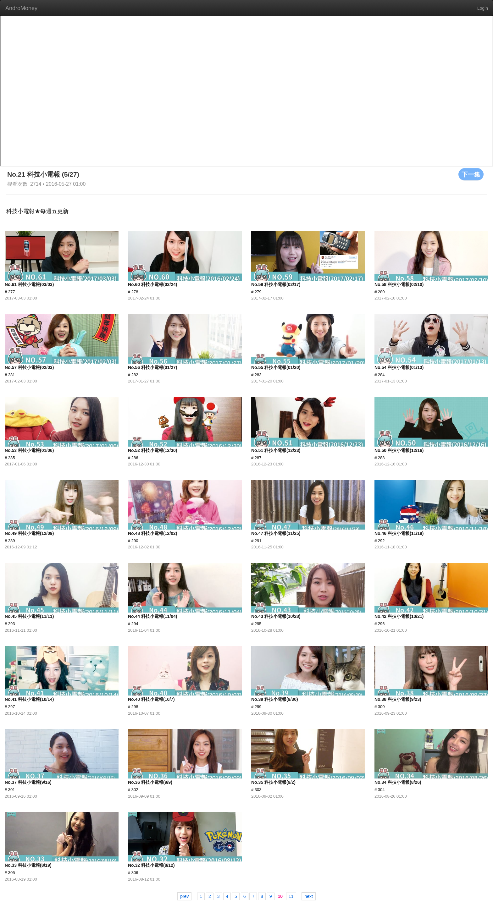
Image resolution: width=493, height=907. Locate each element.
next (308, 896)
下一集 (471, 174)
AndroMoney (21, 8)
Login (482, 8)
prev (184, 896)
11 (291, 896)
